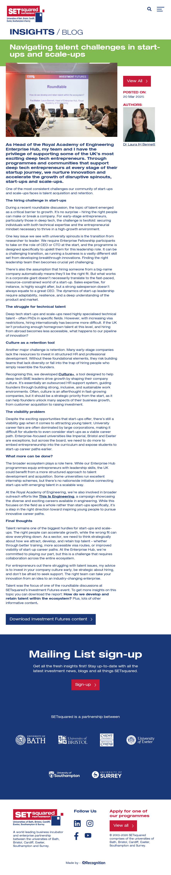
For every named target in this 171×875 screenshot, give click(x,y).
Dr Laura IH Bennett (139, 145)
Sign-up (83, 685)
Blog (74, 32)
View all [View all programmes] (121, 827)
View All (135, 81)
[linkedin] (77, 824)
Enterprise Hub (23, 149)
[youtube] (88, 836)
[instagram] (89, 824)
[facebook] (76, 837)
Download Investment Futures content (52, 619)
